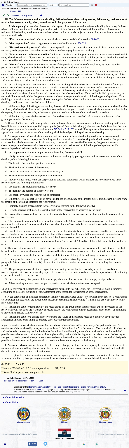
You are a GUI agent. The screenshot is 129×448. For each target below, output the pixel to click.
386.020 (95, 39)
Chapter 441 (15, 11)
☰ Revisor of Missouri (11, 2)
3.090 (39, 390)
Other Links (11, 402)
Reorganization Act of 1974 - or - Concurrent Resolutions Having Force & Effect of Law (67, 387)
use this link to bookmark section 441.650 (23, 381)
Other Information (15, 397)
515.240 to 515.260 (63, 129)
